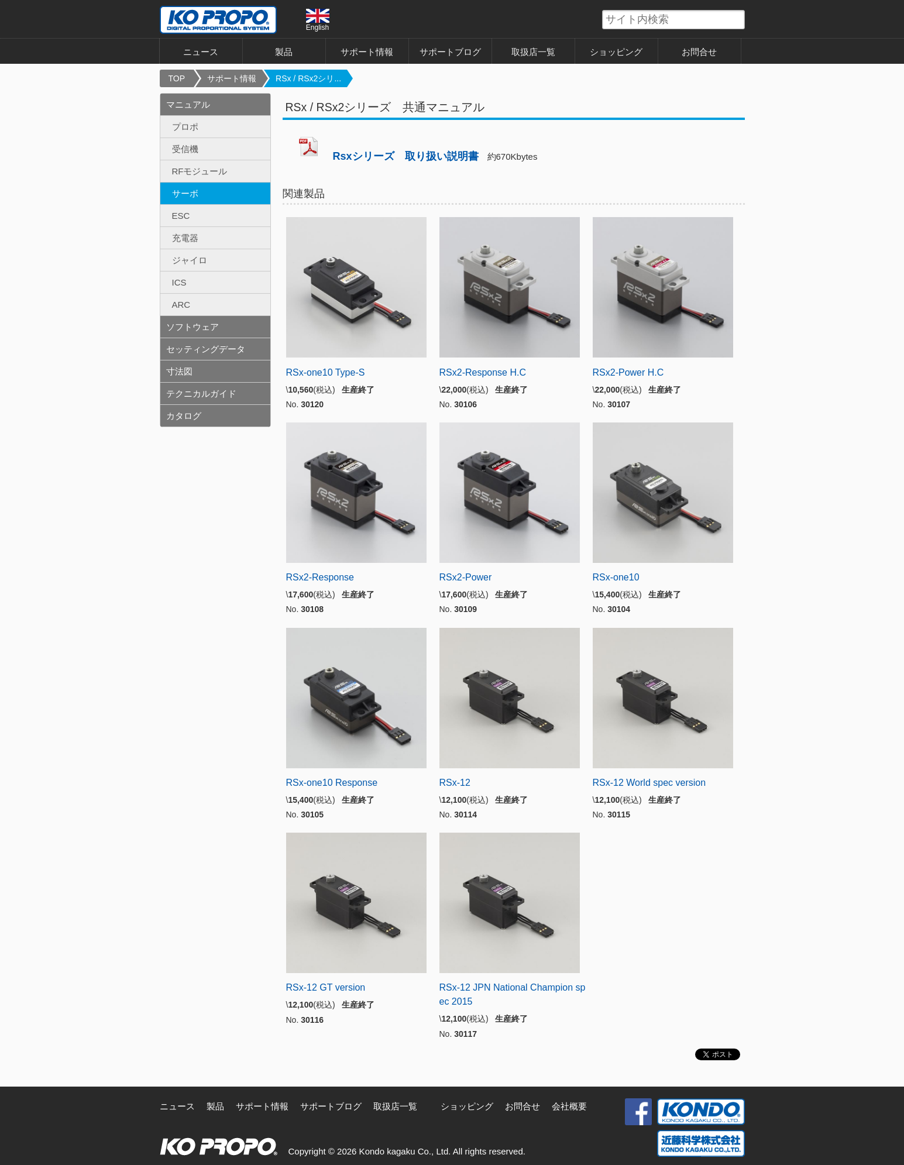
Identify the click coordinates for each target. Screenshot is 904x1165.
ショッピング (616, 52)
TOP (177, 78)
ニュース (200, 52)
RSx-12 (454, 783)
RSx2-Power (465, 577)
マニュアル (188, 104)
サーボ (185, 193)
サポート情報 (367, 52)
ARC (181, 305)
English (317, 20)
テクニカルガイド (201, 393)
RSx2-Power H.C (628, 372)
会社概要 (569, 1106)
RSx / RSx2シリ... (308, 78)
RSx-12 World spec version (649, 783)
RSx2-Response (320, 577)
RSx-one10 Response (332, 783)
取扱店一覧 (533, 52)
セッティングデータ (205, 349)
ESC (181, 216)
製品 (284, 52)
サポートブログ (450, 52)
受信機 (185, 149)
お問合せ (699, 52)
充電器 (185, 238)
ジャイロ (189, 260)
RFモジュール (200, 171)
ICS (179, 282)
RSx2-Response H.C (483, 372)
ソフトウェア (192, 327)
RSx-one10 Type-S (325, 372)
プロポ (185, 127)
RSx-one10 (616, 577)
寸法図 (179, 371)
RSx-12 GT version (326, 987)
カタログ (183, 416)
